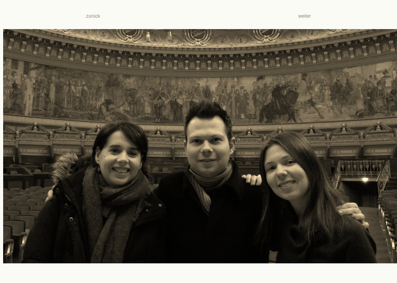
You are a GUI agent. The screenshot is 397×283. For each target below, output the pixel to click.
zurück (93, 16)
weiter (303, 16)
